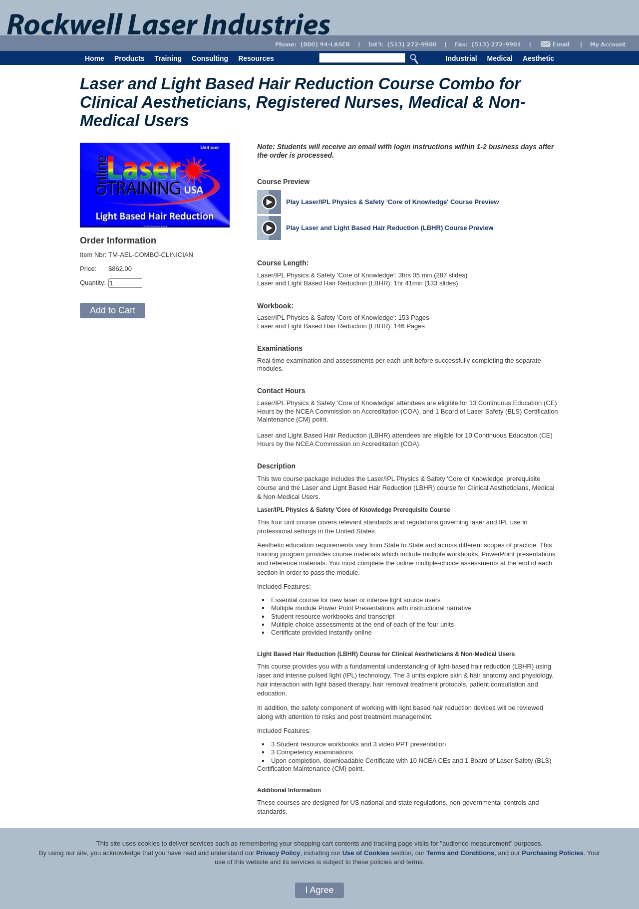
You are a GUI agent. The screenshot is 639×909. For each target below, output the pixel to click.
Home (94, 58)
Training (168, 58)
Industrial (461, 58)
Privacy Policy (278, 853)
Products (129, 58)
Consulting (210, 58)
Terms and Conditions (460, 853)
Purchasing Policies (553, 853)
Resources (256, 58)
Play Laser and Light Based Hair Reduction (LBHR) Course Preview (389, 227)
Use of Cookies (365, 853)
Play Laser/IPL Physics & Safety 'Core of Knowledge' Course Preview (392, 202)
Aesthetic (538, 58)
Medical (500, 58)
